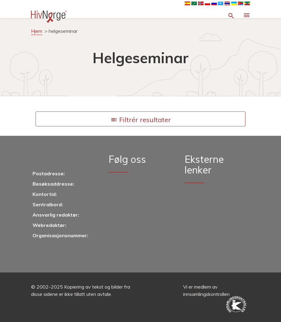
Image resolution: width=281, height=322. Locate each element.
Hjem (36, 31)
